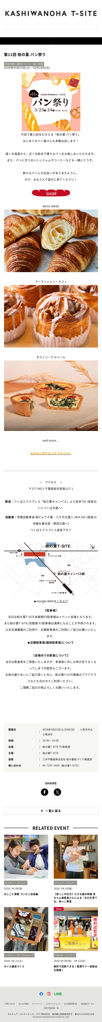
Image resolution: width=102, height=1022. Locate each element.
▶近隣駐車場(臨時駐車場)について (51, 642)
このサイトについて (52, 1004)
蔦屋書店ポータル (87, 1004)
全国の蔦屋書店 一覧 (51, 1008)
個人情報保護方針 (70, 1004)
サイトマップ (37, 1004)
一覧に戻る (53, 810)
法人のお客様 (23, 1004)
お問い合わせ (10, 1004)
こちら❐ (62, 601)
